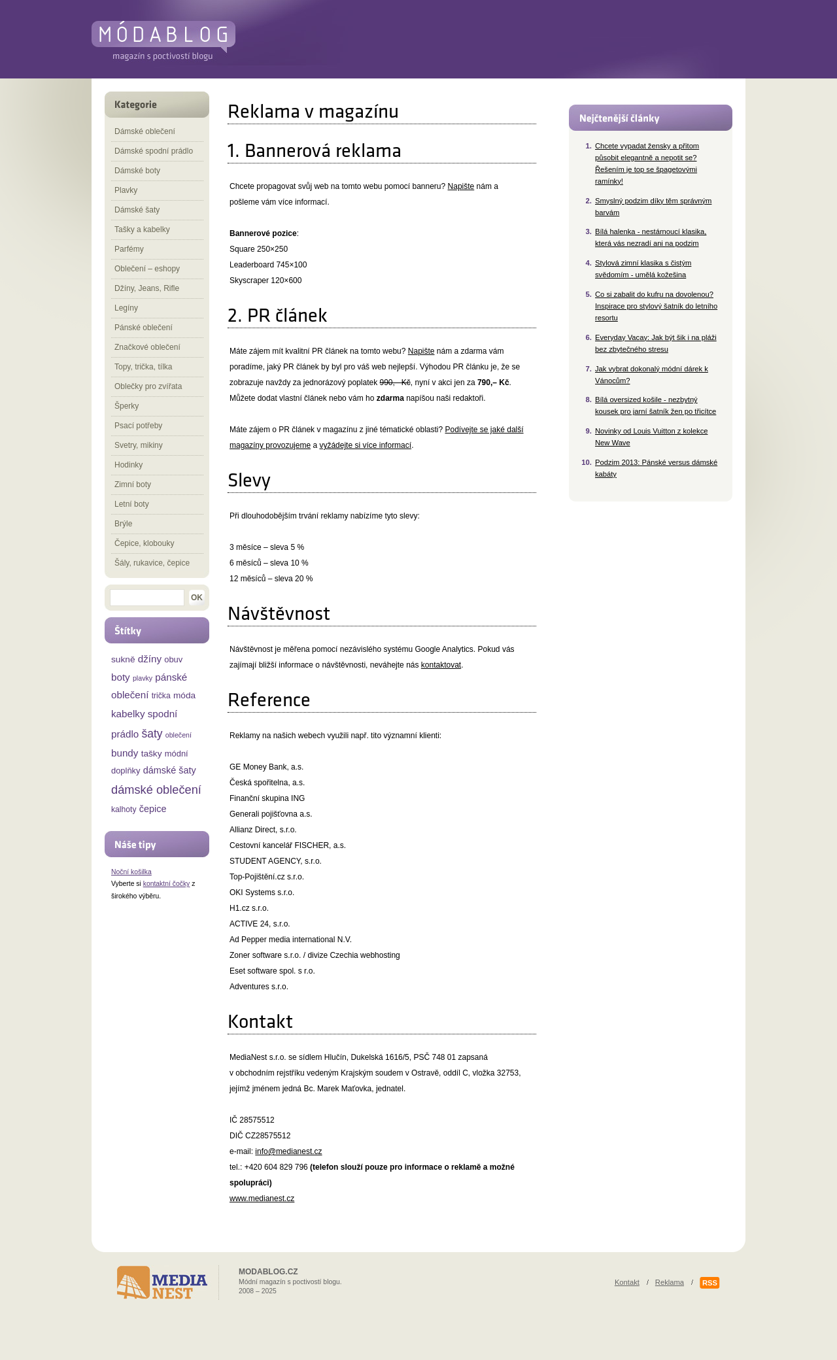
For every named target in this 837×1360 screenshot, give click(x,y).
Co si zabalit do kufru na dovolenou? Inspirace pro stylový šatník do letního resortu (656, 306)
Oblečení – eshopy (147, 268)
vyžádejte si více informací (365, 445)
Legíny (126, 308)
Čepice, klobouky (144, 543)
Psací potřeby (138, 425)
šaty (151, 733)
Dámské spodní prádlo (153, 151)
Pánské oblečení (143, 327)
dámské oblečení (156, 789)
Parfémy (129, 249)
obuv (173, 659)
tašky (151, 753)
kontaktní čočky (166, 883)
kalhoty (124, 809)
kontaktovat (441, 665)
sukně (123, 659)
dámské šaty (169, 770)
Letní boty (131, 504)
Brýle (123, 523)
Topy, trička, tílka (143, 366)
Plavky (125, 190)
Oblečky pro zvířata (148, 386)
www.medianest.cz (262, 1198)
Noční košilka (131, 872)
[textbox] (147, 597)
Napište (461, 186)
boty (120, 677)
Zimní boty (132, 484)
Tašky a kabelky (142, 229)
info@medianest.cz (288, 1151)
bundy (124, 752)
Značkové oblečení (147, 347)
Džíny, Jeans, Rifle (146, 288)
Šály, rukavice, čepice (152, 563)
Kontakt (627, 1282)
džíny (150, 658)
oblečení (178, 735)
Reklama (669, 1282)
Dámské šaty (137, 209)
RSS (709, 1283)
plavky (142, 678)
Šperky (126, 406)
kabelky (128, 713)
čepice (153, 809)
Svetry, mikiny (138, 445)
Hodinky (128, 464)
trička (161, 695)
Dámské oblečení (144, 131)
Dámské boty (137, 170)
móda (184, 695)
